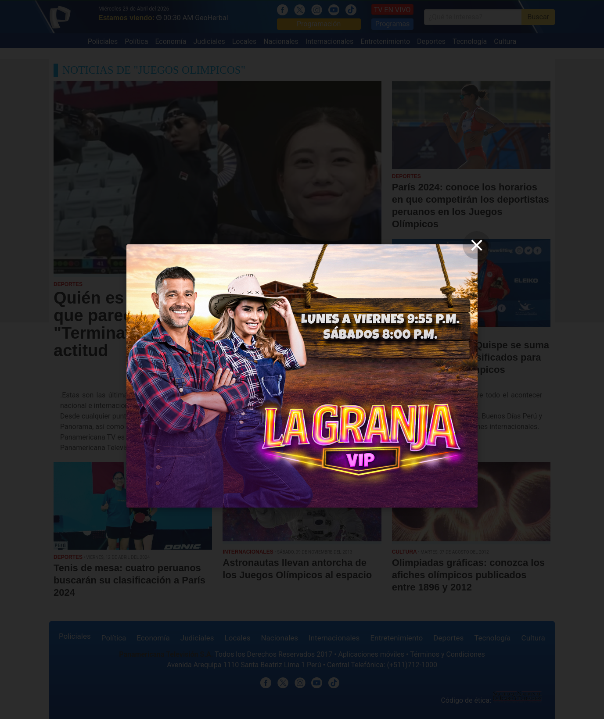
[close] (477, 245)
